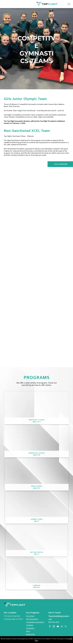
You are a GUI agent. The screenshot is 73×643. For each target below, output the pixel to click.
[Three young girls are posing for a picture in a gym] (52, 289)
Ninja (28, 631)
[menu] (68, 4)
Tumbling (29, 625)
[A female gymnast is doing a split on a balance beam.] (20, 289)
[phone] (65, 626)
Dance (28, 638)
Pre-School (30, 616)
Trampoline (30, 628)
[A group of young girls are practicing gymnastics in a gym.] (52, 195)
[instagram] (53, 626)
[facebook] (49, 626)
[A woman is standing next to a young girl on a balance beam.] (20, 195)
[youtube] (57, 626)
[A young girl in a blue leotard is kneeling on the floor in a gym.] (52, 336)
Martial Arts (30, 634)
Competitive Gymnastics (35, 622)
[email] (61, 626)
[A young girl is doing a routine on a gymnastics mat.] (20, 242)
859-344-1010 (53, 622)
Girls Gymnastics (32, 619)
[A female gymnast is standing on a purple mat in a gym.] (20, 336)
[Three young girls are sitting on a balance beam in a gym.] (52, 242)
